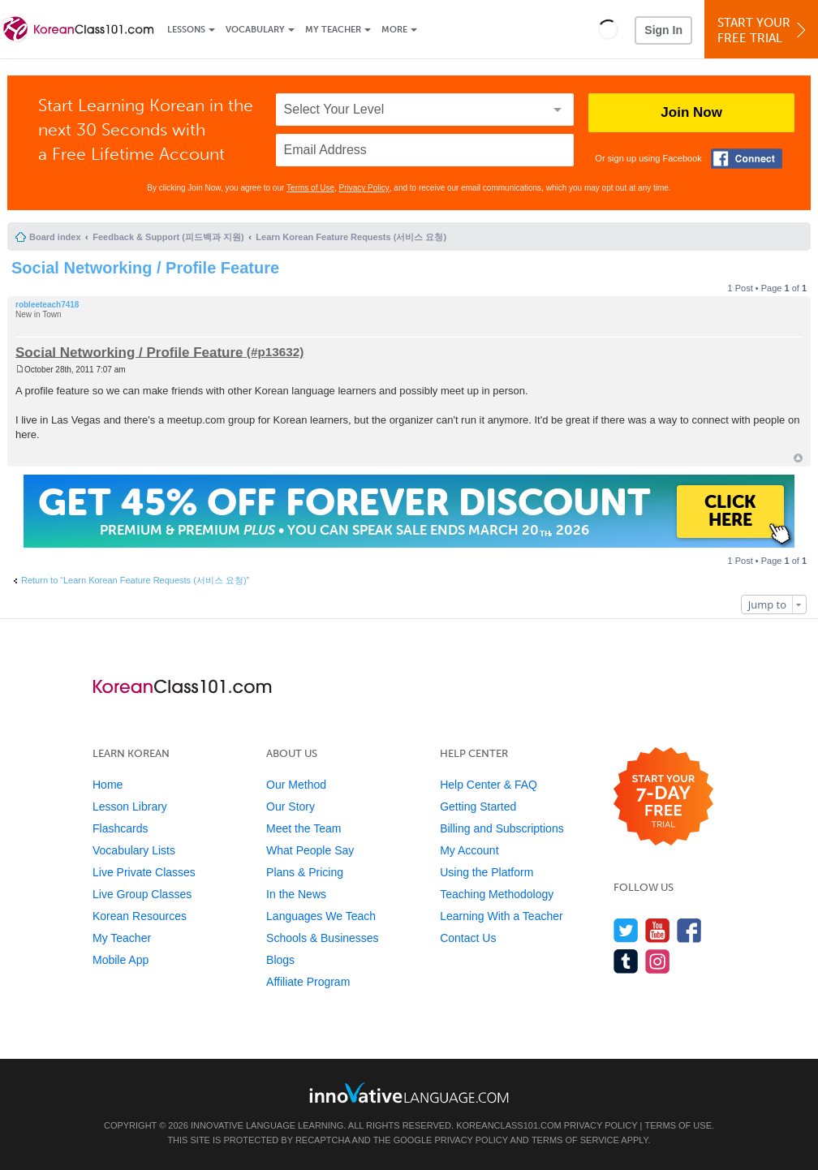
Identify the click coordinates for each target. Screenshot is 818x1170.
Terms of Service (575, 1140)
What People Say (310, 850)
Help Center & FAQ (488, 784)
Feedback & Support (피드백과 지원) (168, 237)
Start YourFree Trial (763, 30)
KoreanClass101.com (509, 1125)
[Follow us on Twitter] (626, 930)
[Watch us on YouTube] (657, 930)
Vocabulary (255, 29)
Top (798, 458)
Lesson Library (130, 806)
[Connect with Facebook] (746, 158)
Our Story (290, 806)
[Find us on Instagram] (657, 961)
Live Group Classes (142, 894)
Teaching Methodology (496, 894)
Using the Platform (486, 872)
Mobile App (121, 959)
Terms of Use (310, 187)
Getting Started (478, 806)
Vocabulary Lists (134, 850)
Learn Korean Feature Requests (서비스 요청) (351, 237)
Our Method (296, 784)
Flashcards (120, 828)
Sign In (663, 30)
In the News (296, 894)
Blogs (280, 959)
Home (108, 784)
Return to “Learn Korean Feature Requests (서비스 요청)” (135, 580)
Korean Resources (140, 916)
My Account (469, 850)
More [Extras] (394, 29)
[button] (608, 29)
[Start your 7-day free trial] (663, 797)
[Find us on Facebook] (689, 930)
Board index (55, 237)
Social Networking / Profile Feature (145, 268)
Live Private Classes (144, 872)
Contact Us (468, 937)
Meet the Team (303, 828)
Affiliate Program (308, 981)
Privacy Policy (364, 187)
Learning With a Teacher (501, 916)
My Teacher (333, 29)
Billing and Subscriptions (502, 828)
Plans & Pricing (304, 872)
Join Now (691, 112)
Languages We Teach (321, 916)
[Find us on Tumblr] (626, 961)
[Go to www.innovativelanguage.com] (409, 1092)
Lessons (186, 29)
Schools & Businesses (322, 937)
